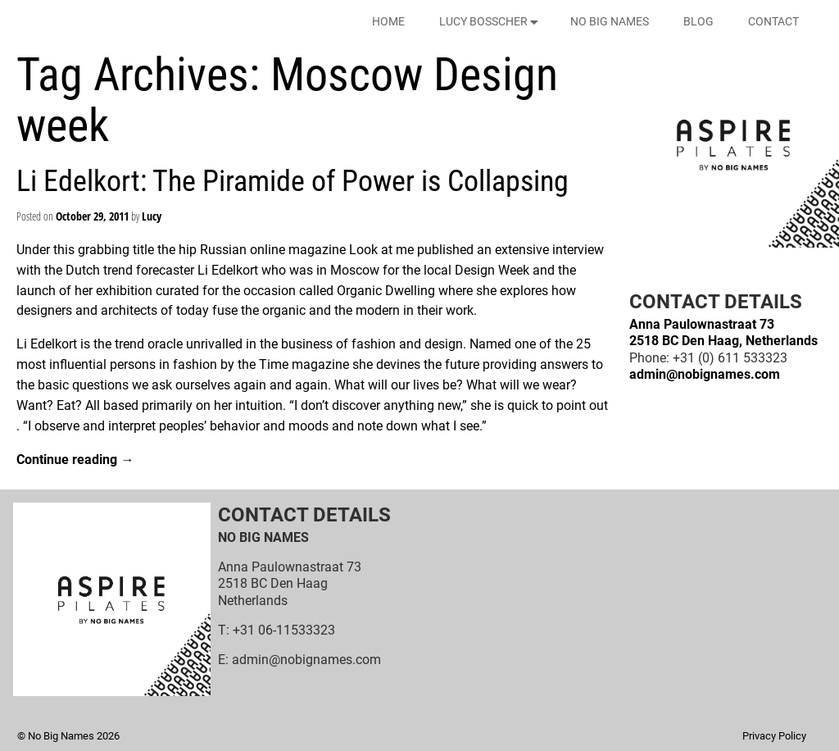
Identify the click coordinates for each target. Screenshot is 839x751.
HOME (388, 21)
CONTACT (773, 21)
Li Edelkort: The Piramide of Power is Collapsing (292, 181)
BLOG (698, 21)
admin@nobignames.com (704, 374)
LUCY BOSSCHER (492, 21)
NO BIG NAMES (609, 21)
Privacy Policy (774, 736)
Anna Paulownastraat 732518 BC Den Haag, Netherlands (723, 332)
